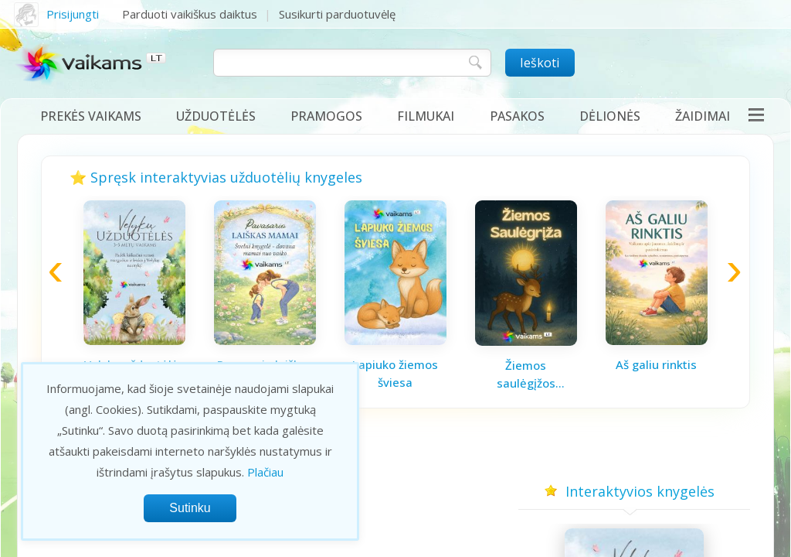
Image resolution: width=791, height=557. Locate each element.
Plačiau (265, 472)
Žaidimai (702, 116)
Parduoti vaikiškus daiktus (189, 14)
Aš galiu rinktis (656, 364)
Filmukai (425, 116)
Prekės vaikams (90, 116)
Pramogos (326, 116)
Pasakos (517, 116)
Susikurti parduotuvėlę (337, 14)
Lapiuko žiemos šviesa (395, 373)
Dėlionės (609, 116)
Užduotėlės (216, 116)
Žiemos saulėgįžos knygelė (526, 374)
